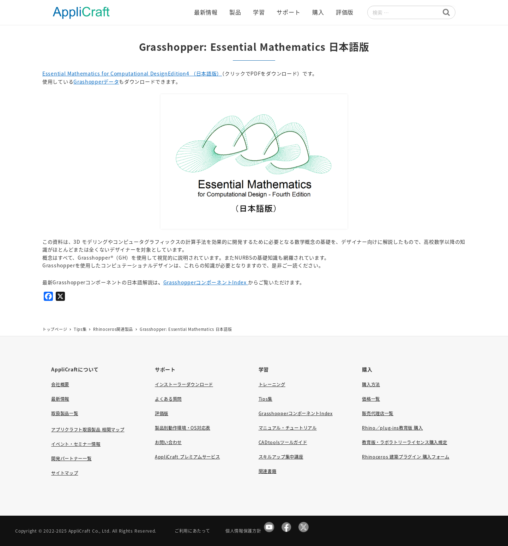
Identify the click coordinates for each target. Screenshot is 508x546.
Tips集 (266, 399)
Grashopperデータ (96, 81)
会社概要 (60, 384)
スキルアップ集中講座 (281, 457)
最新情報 (60, 399)
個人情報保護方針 (243, 531)
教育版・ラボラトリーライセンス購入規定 (404, 442)
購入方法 (371, 384)
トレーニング (272, 384)
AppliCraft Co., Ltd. (89, 531)
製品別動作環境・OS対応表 (182, 428)
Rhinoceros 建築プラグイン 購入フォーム (405, 457)
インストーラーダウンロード (184, 384)
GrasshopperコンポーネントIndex (205, 282)
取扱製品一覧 (64, 413)
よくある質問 (168, 399)
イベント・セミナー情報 (76, 444)
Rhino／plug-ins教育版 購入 (392, 428)
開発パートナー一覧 (71, 458)
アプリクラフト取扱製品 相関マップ (87, 429)
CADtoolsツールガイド (283, 442)
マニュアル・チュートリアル (288, 428)
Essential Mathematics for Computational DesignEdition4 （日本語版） (132, 73)
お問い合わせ (168, 442)
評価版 (161, 413)
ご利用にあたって (192, 531)
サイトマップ (64, 473)
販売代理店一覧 (377, 413)
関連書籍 (268, 471)
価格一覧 (371, 399)
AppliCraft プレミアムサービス (187, 457)
